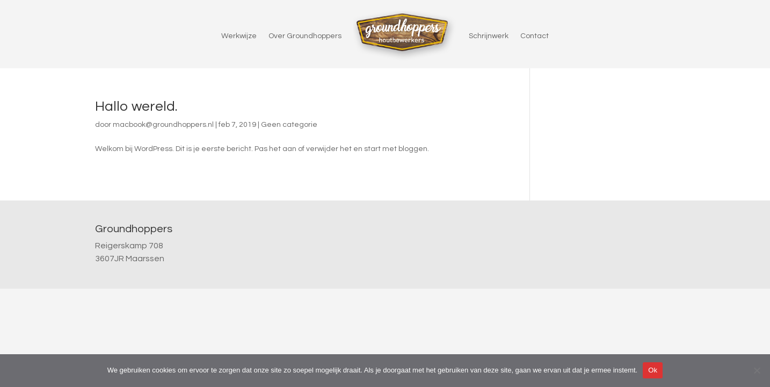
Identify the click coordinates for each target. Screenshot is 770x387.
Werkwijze (239, 36)
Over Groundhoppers (305, 36)
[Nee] (756, 370)
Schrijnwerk (489, 36)
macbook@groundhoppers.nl (163, 124)
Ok (652, 370)
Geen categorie (289, 124)
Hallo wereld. (136, 106)
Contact (534, 36)
